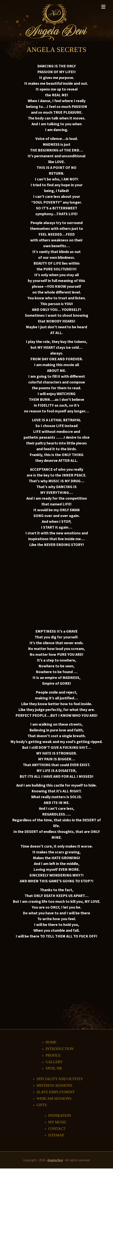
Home (51, 1042)
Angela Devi (55, 1160)
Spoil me (54, 1068)
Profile (53, 1055)
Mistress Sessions (54, 1085)
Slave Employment (56, 1092)
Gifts (42, 1105)
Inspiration (59, 1115)
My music (57, 1122)
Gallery (54, 1062)
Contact (56, 1129)
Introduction (60, 1049)
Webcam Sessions (54, 1099)
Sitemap (56, 1135)
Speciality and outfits (60, 1079)
